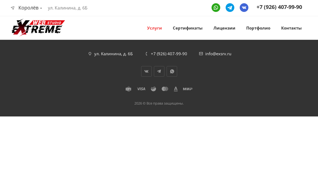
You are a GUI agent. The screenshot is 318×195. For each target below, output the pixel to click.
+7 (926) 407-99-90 (279, 7)
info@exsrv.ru (218, 53)
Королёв (24, 7)
